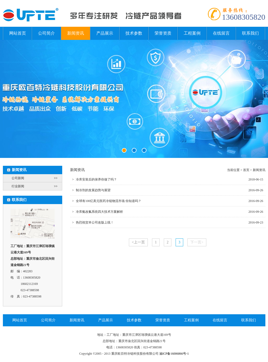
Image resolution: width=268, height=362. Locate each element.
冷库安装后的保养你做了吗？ (94, 179)
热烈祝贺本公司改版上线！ (93, 222)
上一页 (138, 242)
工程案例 (192, 33)
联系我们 (250, 33)
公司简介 (46, 33)
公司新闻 (37, 178)
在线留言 (221, 33)
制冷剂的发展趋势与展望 (91, 190)
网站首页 (17, 33)
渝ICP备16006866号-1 (174, 353)
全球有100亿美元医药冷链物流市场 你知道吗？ (106, 201)
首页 (246, 170)
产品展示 (104, 33)
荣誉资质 (163, 33)
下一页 (196, 242)
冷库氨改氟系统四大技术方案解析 (97, 212)
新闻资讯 (75, 33)
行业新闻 (37, 186)
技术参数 (133, 33)
